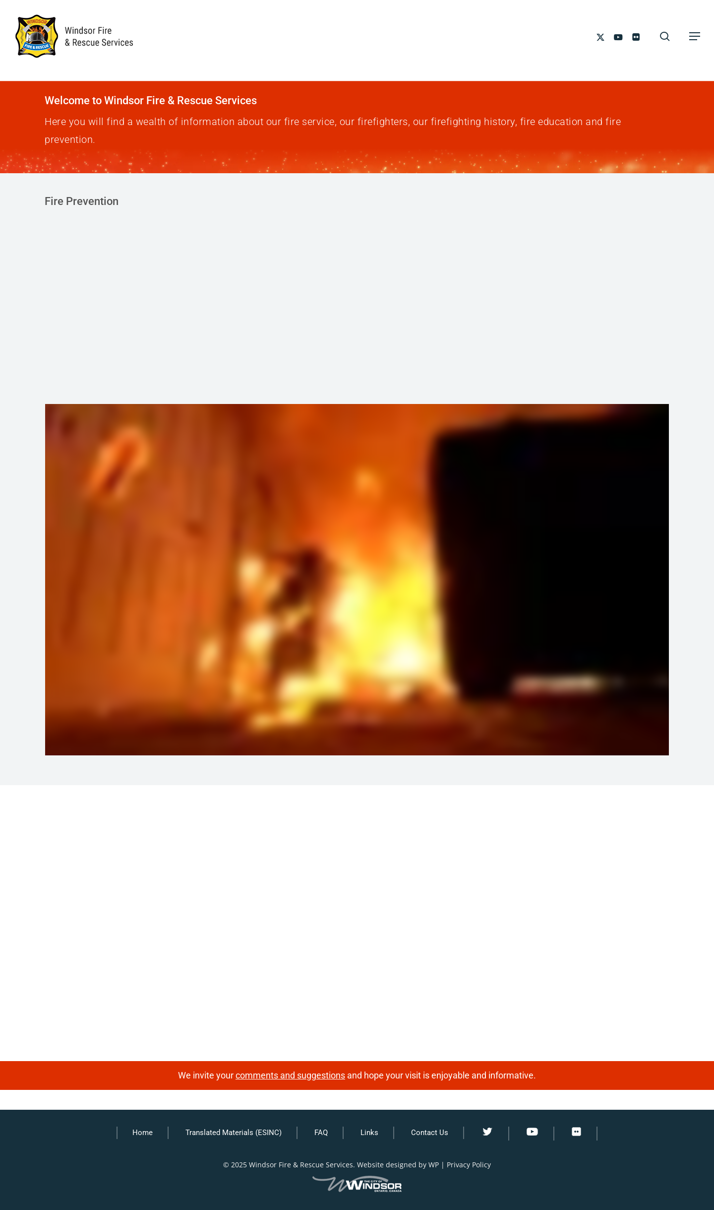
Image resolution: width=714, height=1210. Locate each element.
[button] (694, 36)
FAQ (321, 1132)
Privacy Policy (469, 1164)
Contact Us (429, 1132)
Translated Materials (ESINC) (233, 1132)
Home (142, 1132)
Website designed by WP (398, 1164)
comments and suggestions (290, 1075)
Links (369, 1132)
